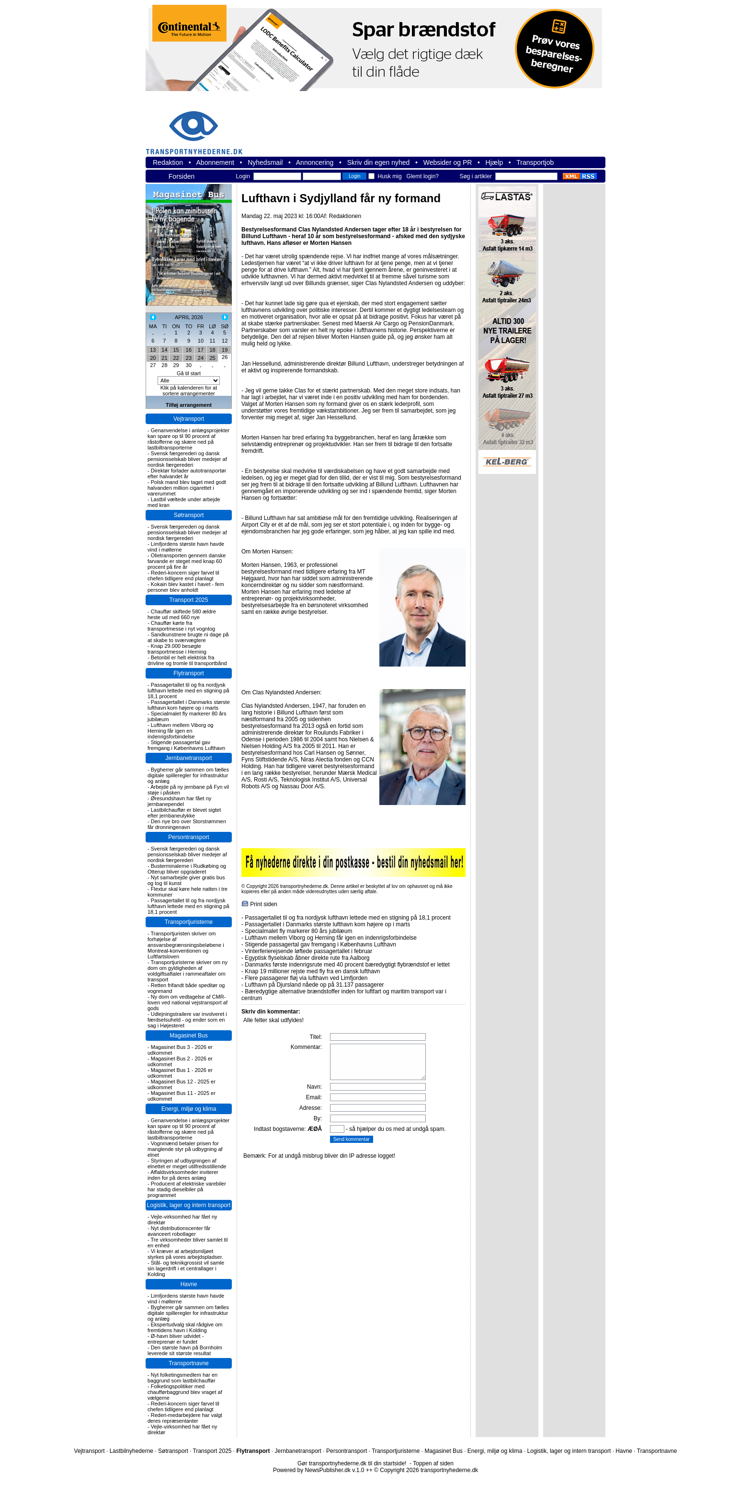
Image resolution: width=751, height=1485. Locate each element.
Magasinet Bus (188, 1035)
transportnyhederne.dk (198, 126)
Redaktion (168, 162)
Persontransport (188, 837)
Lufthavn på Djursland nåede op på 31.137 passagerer (314, 984)
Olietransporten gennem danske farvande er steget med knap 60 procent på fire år (187, 561)
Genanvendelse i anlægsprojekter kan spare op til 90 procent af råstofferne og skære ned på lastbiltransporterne (188, 438)
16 (189, 350)
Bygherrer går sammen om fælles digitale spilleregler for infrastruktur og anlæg (188, 775)
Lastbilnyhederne (131, 1451)
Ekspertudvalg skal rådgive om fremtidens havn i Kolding (185, 1327)
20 (153, 358)
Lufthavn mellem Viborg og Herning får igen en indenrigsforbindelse (180, 730)
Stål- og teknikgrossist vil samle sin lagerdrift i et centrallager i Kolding (186, 1268)
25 (212, 358)
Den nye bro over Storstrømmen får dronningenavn (187, 824)
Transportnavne (189, 1363)
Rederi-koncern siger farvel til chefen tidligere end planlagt (183, 575)
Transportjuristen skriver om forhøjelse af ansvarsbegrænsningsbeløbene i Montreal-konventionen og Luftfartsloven (186, 945)
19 (225, 350)
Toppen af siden (433, 1463)
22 (176, 358)
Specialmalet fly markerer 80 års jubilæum (298, 931)
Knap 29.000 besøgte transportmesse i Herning (177, 649)
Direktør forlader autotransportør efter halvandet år (187, 473)
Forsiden (181, 176)
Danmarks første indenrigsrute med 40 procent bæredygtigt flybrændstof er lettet (347, 964)
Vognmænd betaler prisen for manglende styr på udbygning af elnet (185, 1149)
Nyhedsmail (265, 162)
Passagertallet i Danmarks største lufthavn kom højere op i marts (189, 705)
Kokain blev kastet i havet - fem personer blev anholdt (186, 587)
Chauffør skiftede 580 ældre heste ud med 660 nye (182, 614)
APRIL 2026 (189, 317)
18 (212, 350)
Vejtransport (188, 418)
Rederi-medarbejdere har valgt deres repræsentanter (185, 1418)
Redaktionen (345, 216)
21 (164, 358)
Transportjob (535, 162)
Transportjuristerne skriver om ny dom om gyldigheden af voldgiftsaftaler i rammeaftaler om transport (188, 970)
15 (176, 350)
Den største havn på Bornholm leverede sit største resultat (185, 1350)
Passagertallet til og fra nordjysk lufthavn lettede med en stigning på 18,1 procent (188, 690)
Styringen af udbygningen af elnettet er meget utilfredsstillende (187, 1163)
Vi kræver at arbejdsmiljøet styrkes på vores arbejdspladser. (185, 1254)
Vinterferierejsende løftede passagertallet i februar (308, 951)
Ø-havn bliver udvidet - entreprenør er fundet (176, 1339)
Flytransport (188, 673)
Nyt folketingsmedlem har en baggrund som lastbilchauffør (182, 1377)
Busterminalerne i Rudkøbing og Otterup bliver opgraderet (187, 869)
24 (201, 358)
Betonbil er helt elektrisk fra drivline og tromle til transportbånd (187, 660)
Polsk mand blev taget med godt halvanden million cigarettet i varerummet (187, 487)
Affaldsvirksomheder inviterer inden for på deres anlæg (183, 1175)
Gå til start (189, 373)
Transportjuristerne (189, 922)
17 (201, 350)
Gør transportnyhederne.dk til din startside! (351, 1463)
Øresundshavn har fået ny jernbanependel (179, 801)
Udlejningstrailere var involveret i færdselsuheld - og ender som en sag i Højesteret (187, 1019)
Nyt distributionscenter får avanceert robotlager (179, 1231)
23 (189, 358)
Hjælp (494, 162)
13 (153, 350)
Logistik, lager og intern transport (189, 1205)
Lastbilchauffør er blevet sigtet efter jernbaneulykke (184, 812)
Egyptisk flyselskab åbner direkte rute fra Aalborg (307, 958)
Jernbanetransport (188, 758)
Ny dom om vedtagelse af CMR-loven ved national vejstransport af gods (188, 1002)
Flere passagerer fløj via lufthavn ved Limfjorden (306, 978)
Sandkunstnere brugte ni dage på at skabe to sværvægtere (188, 637)
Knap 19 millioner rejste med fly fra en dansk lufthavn (312, 971)
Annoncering (315, 162)
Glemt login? (423, 176)
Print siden (263, 904)
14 (164, 350)
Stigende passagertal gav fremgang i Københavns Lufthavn (186, 745)
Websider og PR (447, 162)
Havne (189, 1284)
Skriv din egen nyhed (378, 162)
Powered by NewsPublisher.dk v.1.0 (318, 1470)
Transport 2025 (189, 600)
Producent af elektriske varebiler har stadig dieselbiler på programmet (187, 1189)
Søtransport (189, 515)
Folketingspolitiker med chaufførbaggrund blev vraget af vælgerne (185, 1392)
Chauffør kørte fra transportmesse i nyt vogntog (181, 626)
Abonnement (215, 162)
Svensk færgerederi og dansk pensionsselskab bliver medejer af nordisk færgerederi (187, 459)
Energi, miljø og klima (188, 1108)
